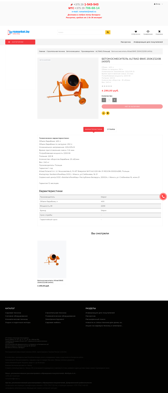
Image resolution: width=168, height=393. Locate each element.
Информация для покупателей (148, 42)
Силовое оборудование (16, 316)
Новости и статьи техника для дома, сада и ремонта (105, 322)
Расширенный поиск (95, 319)
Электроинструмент (54, 319)
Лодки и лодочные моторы (18, 322)
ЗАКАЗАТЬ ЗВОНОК (164, 196)
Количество (107, 96)
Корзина (159, 33)
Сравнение (148, 32)
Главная (42, 51)
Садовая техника (13, 313)
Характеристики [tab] (93, 129)
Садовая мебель (53, 322)
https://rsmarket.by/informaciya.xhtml (85, 360)
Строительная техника (55, 313)
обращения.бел (65, 388)
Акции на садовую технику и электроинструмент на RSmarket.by (105, 326)
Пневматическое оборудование (60, 316)
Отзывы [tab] (111, 129)
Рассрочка (126, 42)
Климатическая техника (16, 319)
